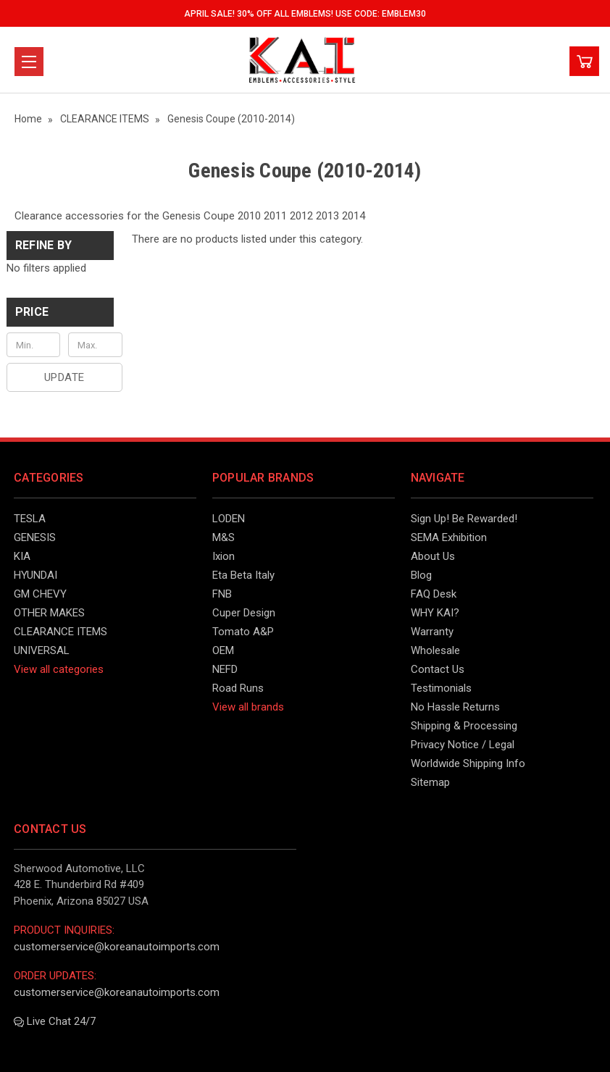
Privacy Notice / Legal (462, 744)
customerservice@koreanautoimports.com (117, 946)
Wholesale (435, 650)
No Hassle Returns (455, 706)
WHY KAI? (435, 612)
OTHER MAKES (49, 612)
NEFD (225, 669)
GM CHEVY (40, 593)
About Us (433, 556)
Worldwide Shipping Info (468, 763)
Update (64, 377)
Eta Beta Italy (243, 575)
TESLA (30, 518)
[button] (60, 312)
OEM (223, 650)
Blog (421, 575)
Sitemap (430, 782)
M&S (223, 537)
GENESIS (35, 537)
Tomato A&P (243, 631)
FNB (222, 593)
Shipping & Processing (464, 725)
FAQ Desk (433, 593)
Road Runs (238, 688)
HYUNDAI (35, 575)
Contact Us (437, 669)
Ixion (223, 556)
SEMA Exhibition (449, 537)
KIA (22, 556)
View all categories (59, 669)
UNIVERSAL (42, 650)
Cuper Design (243, 612)
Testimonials (441, 688)
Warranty (432, 631)
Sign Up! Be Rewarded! (464, 518)
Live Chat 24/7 (55, 1021)
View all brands (248, 706)
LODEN (228, 518)
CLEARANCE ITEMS (60, 631)
